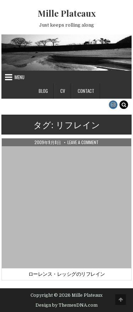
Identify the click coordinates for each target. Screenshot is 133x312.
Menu (19, 77)
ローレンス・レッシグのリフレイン (66, 273)
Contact (86, 90)
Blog (43, 90)
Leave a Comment (83, 142)
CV (62, 90)
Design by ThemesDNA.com (66, 305)
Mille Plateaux (67, 13)
